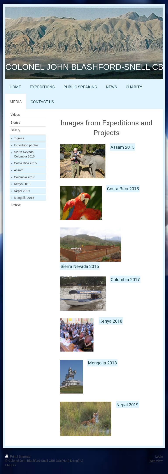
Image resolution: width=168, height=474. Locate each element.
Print (11, 456)
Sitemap (24, 456)
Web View (156, 461)
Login (159, 456)
